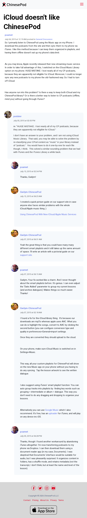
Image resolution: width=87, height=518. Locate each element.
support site (26, 255)
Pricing (35, 500)
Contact (27, 500)
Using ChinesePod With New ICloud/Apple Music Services (48, 214)
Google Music (52, 410)
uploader (53, 413)
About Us (44, 500)
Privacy (53, 500)
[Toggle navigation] (81, 4)
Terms (61, 500)
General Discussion (44, 39)
